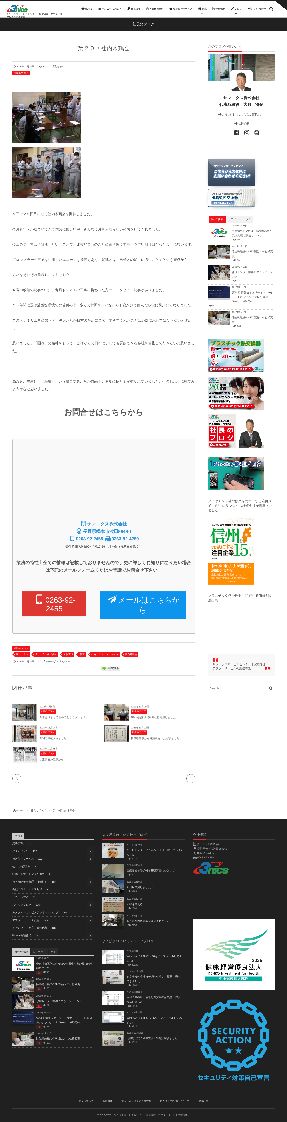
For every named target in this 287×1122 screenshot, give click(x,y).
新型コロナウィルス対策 (31, 890)
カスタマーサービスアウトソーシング (40, 913)
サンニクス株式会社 (46, 654)
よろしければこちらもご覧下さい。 (243, 114)
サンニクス (22, 654)
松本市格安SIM (25, 867)
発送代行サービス (28, 859)
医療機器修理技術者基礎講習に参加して (150, 870)
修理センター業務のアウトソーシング (59, 1001)
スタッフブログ (26, 905)
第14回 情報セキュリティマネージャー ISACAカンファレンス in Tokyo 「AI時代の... (253, 297)
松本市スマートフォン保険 (32, 874)
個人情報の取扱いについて (175, 1101)
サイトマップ (86, 1101)
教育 (82, 654)
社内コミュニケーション (104, 654)
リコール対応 (24, 897)
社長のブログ (21, 73)
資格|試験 (22, 844)
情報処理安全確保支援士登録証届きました (151, 1038)
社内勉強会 (131, 654)
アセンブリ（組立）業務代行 (34, 928)
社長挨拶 (243, 123)
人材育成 (68, 654)
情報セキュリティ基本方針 (136, 1101)
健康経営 (203, 1101)
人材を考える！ (135, 904)
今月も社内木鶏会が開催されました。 (149, 921)
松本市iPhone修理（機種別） (34, 882)
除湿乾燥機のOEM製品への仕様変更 (58, 984)
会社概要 (107, 1101)
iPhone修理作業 (26, 936)
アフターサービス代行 (30, 920)
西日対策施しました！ (139, 887)
